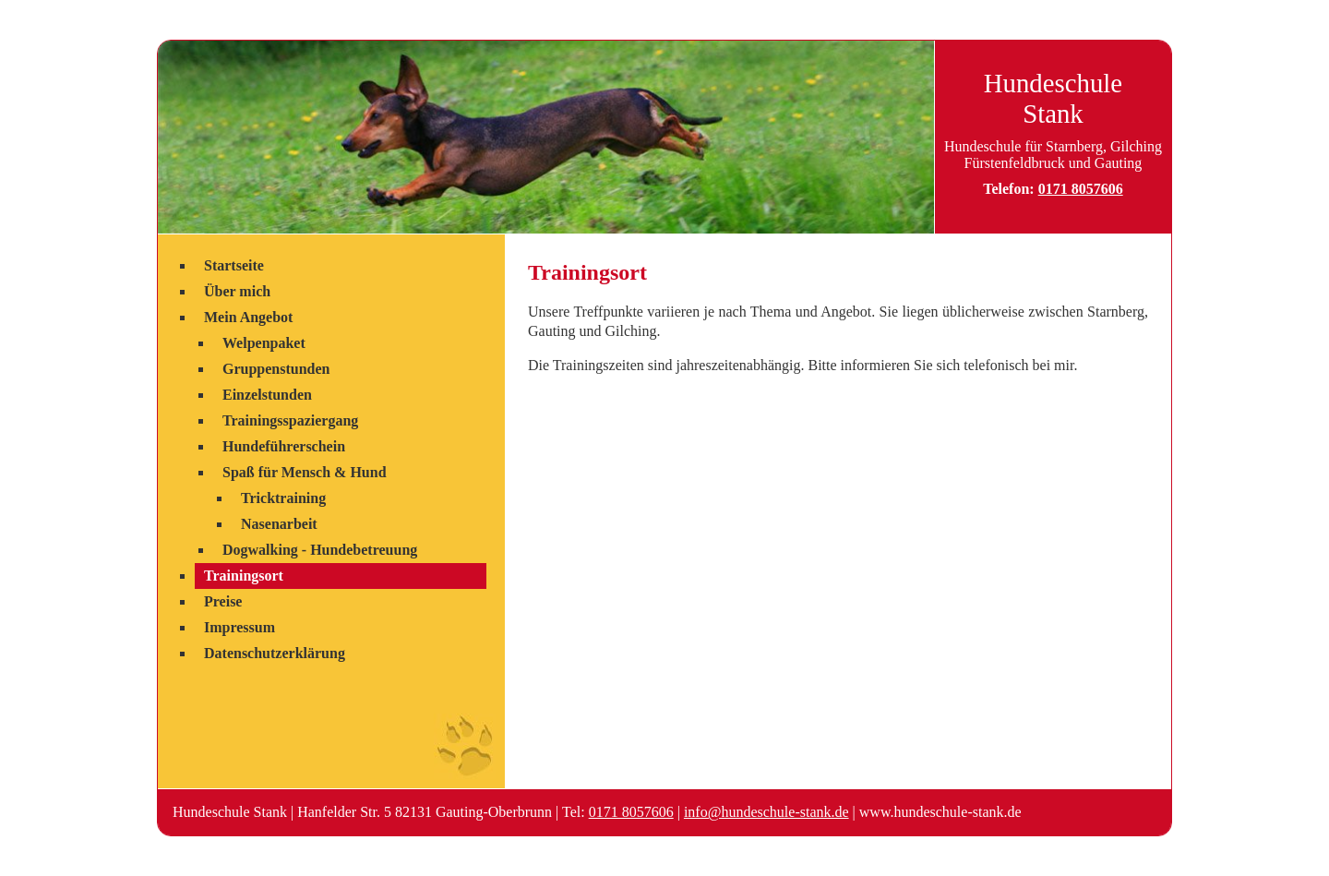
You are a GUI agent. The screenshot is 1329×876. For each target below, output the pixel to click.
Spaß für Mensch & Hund (304, 472)
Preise (223, 601)
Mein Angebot (248, 317)
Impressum (239, 627)
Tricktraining (283, 498)
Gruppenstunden (276, 369)
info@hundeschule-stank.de (766, 812)
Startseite (234, 265)
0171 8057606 (1080, 189)
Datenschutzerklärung (274, 653)
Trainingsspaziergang (290, 420)
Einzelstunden (267, 394)
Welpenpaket (263, 343)
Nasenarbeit (279, 524)
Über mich (237, 291)
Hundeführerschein (283, 446)
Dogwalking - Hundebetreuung (319, 550)
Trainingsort (243, 575)
